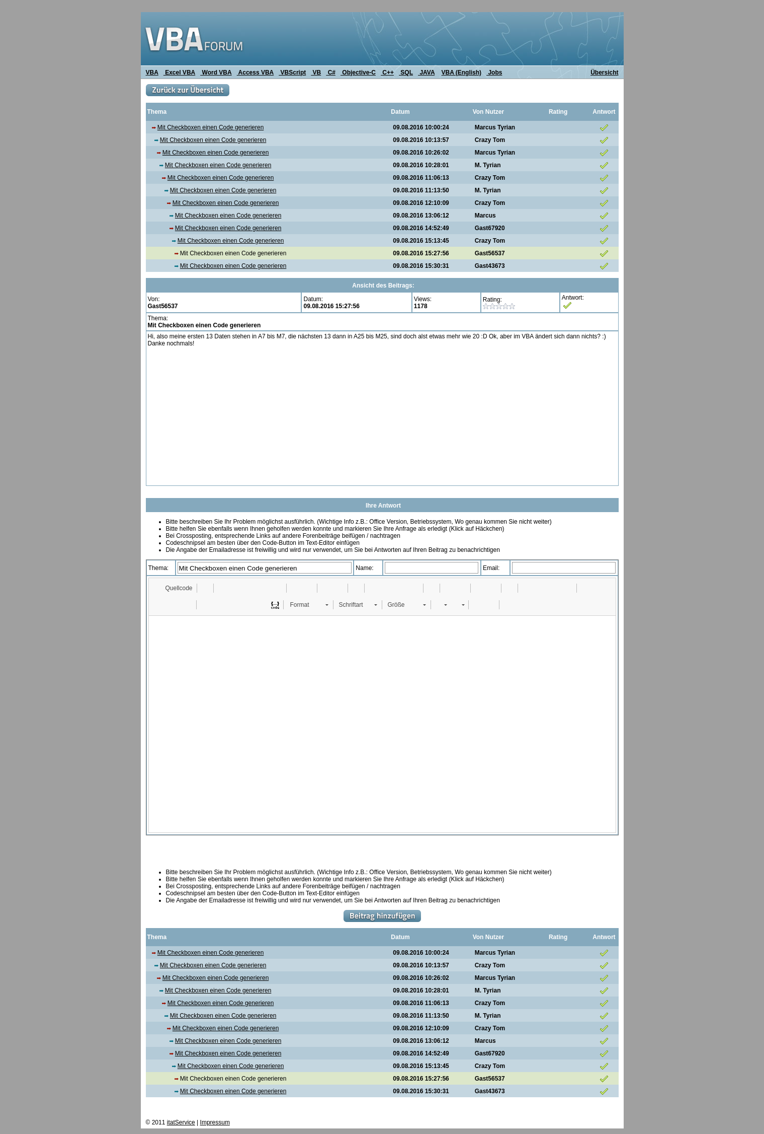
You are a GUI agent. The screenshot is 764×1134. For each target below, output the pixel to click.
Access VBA (255, 72)
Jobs (494, 72)
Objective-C (358, 72)
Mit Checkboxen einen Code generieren (210, 127)
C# (330, 72)
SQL (406, 72)
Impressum (215, 1122)
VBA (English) (462, 72)
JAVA (426, 72)
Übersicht (604, 72)
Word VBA (215, 72)
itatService (181, 1122)
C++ (387, 72)
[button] (174, 588)
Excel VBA (179, 72)
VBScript (292, 72)
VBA (152, 72)
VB (316, 72)
